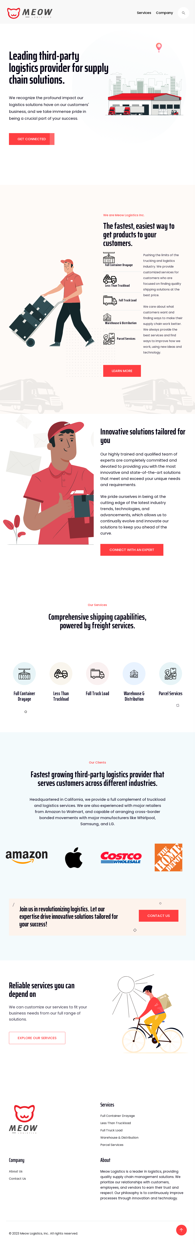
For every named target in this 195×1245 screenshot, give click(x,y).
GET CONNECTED (32, 139)
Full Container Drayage (117, 1116)
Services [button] (144, 12)
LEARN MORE (122, 370)
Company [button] (164, 12)
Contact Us (158, 915)
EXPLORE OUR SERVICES (37, 1037)
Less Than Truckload (115, 1123)
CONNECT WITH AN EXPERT (131, 549)
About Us (15, 1171)
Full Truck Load (111, 1130)
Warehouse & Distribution (119, 1137)
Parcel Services (111, 1145)
